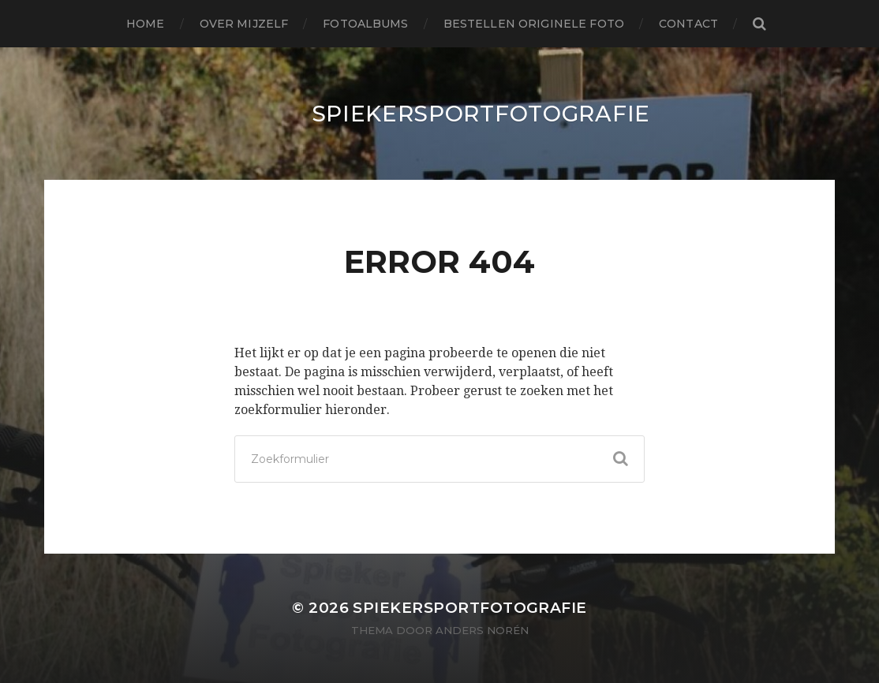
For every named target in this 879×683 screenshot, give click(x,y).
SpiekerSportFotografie (481, 113)
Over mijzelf (244, 24)
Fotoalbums (365, 24)
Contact (688, 24)
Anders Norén (482, 630)
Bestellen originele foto (533, 24)
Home (145, 24)
